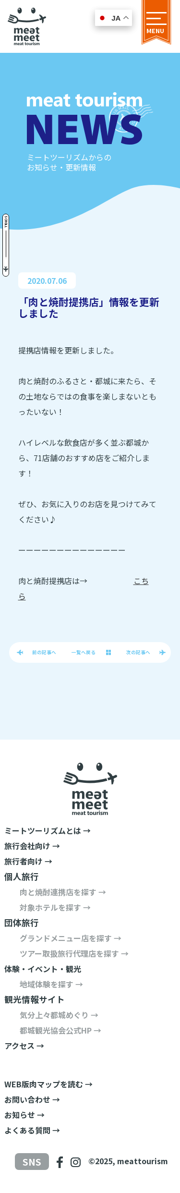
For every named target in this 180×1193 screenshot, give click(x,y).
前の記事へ (44, 652)
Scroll (6, 222)
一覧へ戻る (84, 652)
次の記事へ (138, 652)
